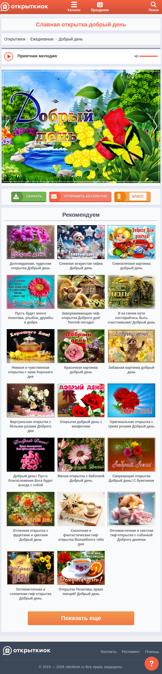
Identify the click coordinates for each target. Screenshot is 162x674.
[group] (81, 56)
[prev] (7, 126)
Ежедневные (42, 39)
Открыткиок (15, 39)
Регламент (131, 652)
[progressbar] (149, 56)
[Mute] (137, 56)
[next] (155, 126)
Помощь (152, 652)
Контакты (109, 652)
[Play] (8, 56)
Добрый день (71, 39)
